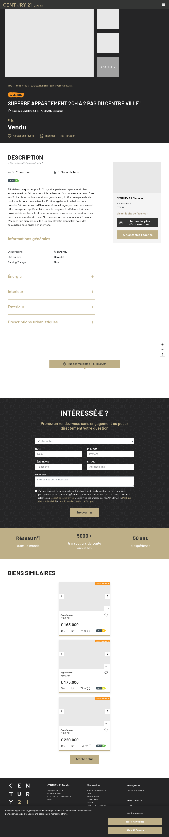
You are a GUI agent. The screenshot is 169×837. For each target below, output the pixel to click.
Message (40, 474)
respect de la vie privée (62, 498)
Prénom (92, 448)
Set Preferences (135, 813)
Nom (38, 448)
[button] (63, 596)
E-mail (91, 461)
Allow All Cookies (135, 830)
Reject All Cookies (135, 822)
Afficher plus (84, 759)
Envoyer (84, 512)
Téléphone (42, 461)
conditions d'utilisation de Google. (76, 501)
